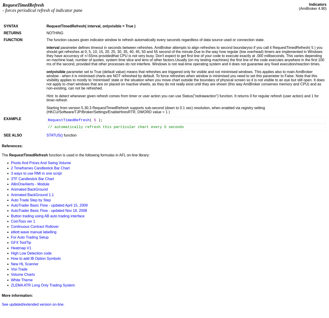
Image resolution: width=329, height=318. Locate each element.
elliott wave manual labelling (33, 232)
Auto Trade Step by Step (31, 200)
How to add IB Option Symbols (36, 258)
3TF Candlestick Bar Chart (32, 179)
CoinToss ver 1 (23, 221)
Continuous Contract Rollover (35, 227)
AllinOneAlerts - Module (30, 184)
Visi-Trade (19, 269)
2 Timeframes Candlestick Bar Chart (40, 168)
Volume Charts (23, 274)
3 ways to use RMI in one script (36, 173)
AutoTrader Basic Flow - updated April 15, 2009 (49, 205)
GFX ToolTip (21, 242)
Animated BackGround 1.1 (32, 195)
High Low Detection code (31, 253)
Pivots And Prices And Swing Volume (41, 163)
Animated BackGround (29, 189)
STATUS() (55, 135)
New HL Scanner (24, 264)
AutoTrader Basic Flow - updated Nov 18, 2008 (49, 211)
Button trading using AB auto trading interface (48, 216)
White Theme (22, 280)
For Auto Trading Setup (30, 237)
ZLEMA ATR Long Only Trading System (43, 285)
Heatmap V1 (21, 248)
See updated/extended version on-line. (33, 304)
